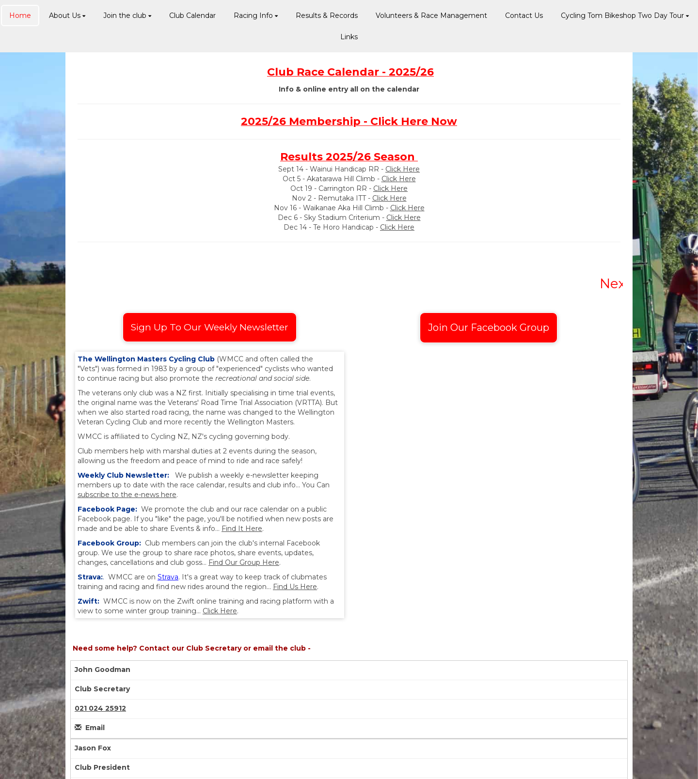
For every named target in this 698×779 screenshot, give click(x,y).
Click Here (402, 169)
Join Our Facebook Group (488, 327)
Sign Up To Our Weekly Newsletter (209, 327)
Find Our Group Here (243, 562)
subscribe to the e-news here (127, 494)
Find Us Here (295, 586)
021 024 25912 (100, 708)
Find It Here (242, 528)
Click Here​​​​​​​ (398, 178)
